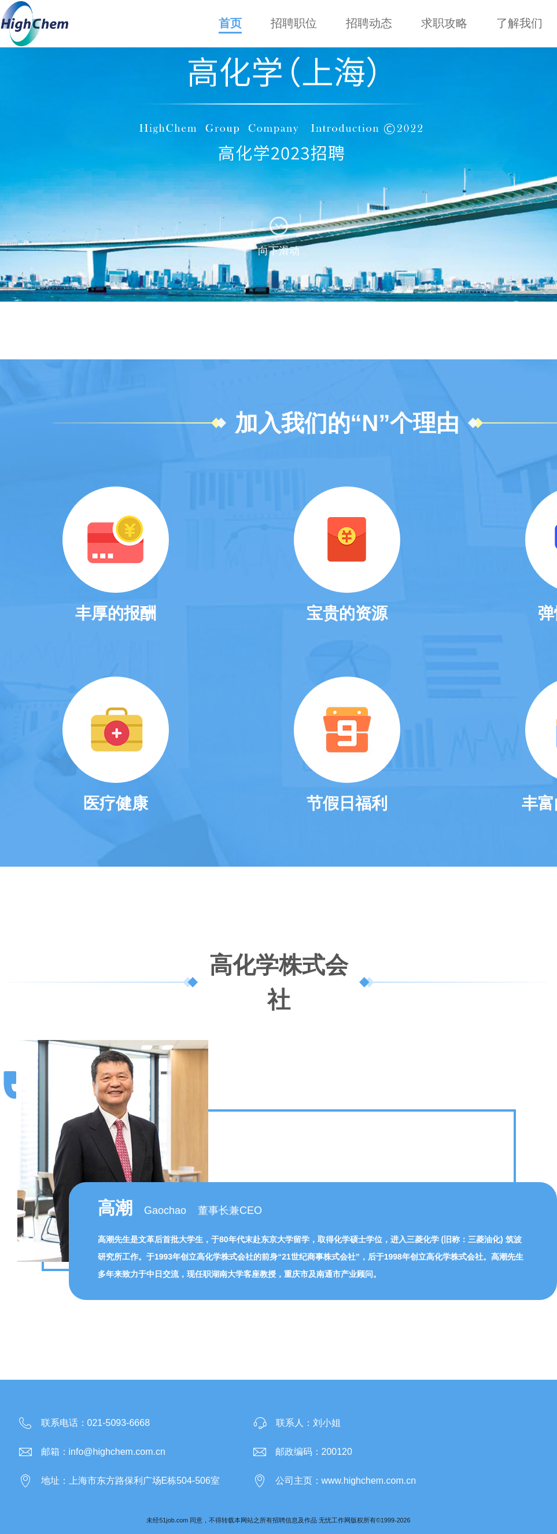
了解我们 (519, 23)
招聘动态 (369, 23)
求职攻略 (444, 23)
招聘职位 (294, 23)
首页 (230, 23)
